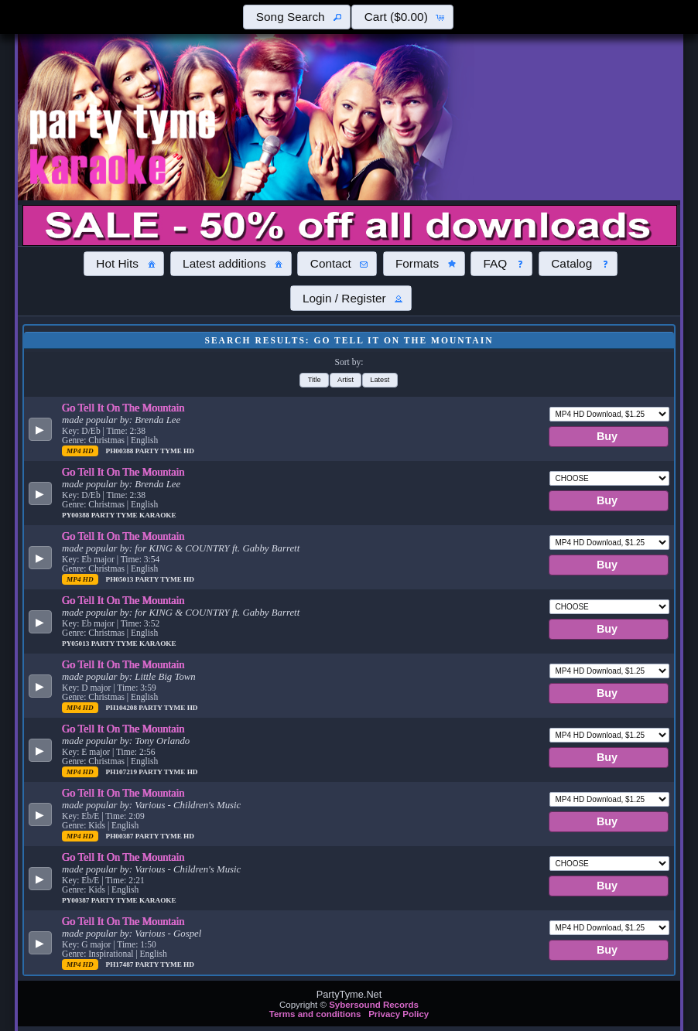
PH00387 (120, 836)
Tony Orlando (162, 741)
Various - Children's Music (188, 805)
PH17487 (120, 964)
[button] (296, 17)
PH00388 (120, 451)
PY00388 (76, 515)
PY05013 (76, 643)
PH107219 (122, 772)
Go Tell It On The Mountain (123, 407)
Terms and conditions (315, 1014)
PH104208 (122, 708)
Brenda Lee (157, 420)
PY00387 (76, 900)
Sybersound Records (374, 1004)
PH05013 (120, 579)
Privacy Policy (398, 1014)
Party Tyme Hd (164, 451)
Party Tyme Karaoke (133, 515)
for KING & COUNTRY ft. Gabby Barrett (217, 548)
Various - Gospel (168, 933)
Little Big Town (165, 676)
